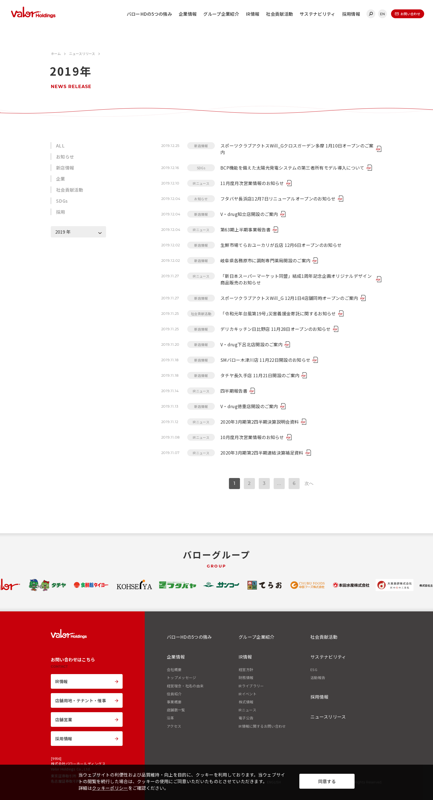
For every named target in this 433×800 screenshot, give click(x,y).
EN (382, 14)
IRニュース (247, 710)
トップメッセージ (181, 677)
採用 (60, 211)
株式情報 (246, 702)
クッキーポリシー (110, 788)
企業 (60, 178)
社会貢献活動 (279, 13)
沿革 (170, 718)
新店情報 (65, 167)
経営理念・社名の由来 (185, 686)
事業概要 (174, 702)
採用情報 (351, 13)
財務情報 (246, 677)
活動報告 (317, 677)
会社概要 (174, 669)
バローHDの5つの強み (149, 13)
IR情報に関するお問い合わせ (262, 726)
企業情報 (188, 13)
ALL (60, 145)
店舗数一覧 (176, 710)
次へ (309, 483)
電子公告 (246, 718)
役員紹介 (174, 694)
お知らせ (65, 156)
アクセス (174, 726)
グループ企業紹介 (221, 13)
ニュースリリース (328, 716)
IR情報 (252, 13)
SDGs (62, 200)
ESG (313, 669)
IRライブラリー (251, 686)
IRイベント (248, 694)
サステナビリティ (318, 13)
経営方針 (246, 669)
